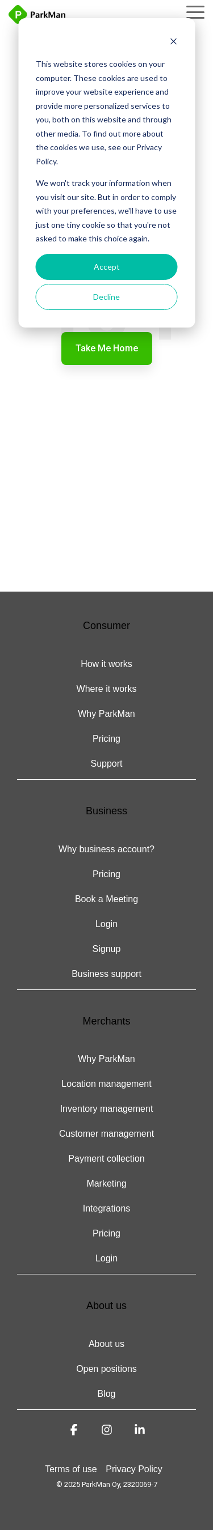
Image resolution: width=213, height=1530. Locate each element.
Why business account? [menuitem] (106, 849)
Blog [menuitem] (106, 1394)
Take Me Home (107, 348)
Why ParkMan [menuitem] (106, 714)
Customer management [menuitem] (106, 1133)
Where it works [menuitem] (107, 689)
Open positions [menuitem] (106, 1369)
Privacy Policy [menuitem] (134, 1469)
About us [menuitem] (106, 1344)
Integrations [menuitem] (107, 1208)
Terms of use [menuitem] (71, 1469)
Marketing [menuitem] (106, 1183)
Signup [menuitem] (107, 949)
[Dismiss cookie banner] (173, 43)
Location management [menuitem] (106, 1084)
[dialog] (106, 173)
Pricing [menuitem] (106, 738)
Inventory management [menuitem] (106, 1109)
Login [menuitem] (106, 924)
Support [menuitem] (106, 763)
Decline (106, 296)
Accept (107, 266)
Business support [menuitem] (106, 974)
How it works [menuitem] (106, 664)
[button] (195, 11)
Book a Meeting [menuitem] (106, 899)
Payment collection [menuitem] (106, 1158)
